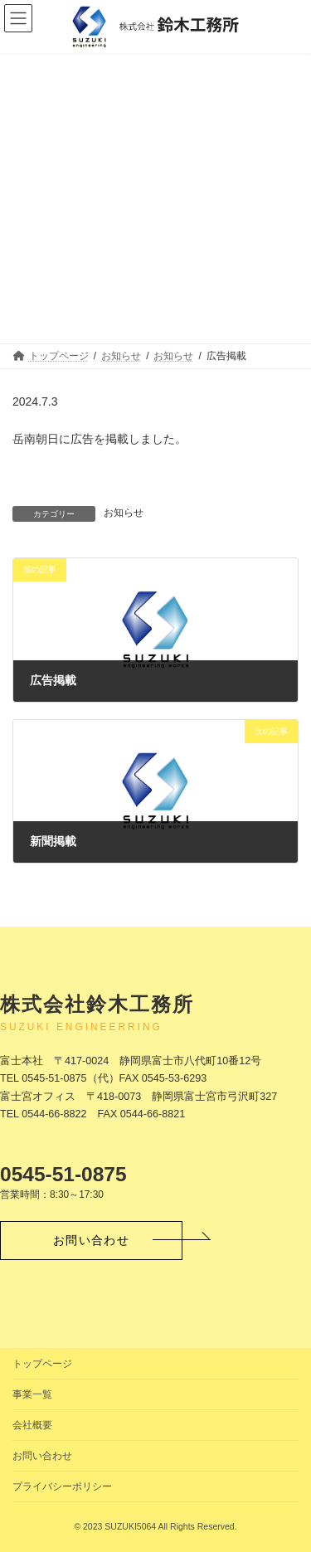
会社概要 (32, 1425)
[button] (91, 1240)
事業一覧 (32, 1394)
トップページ (42, 1364)
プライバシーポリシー (62, 1486)
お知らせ (123, 512)
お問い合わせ (42, 1456)
